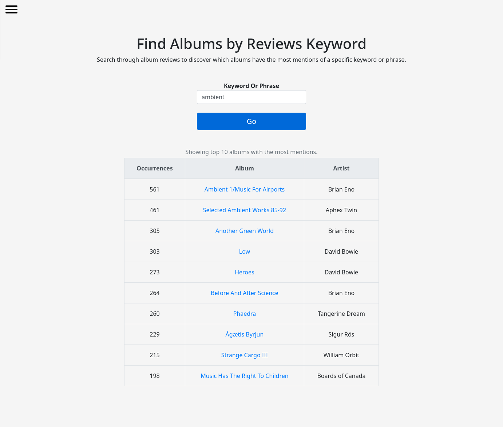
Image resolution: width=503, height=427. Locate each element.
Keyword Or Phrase (251, 86)
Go (252, 121)
